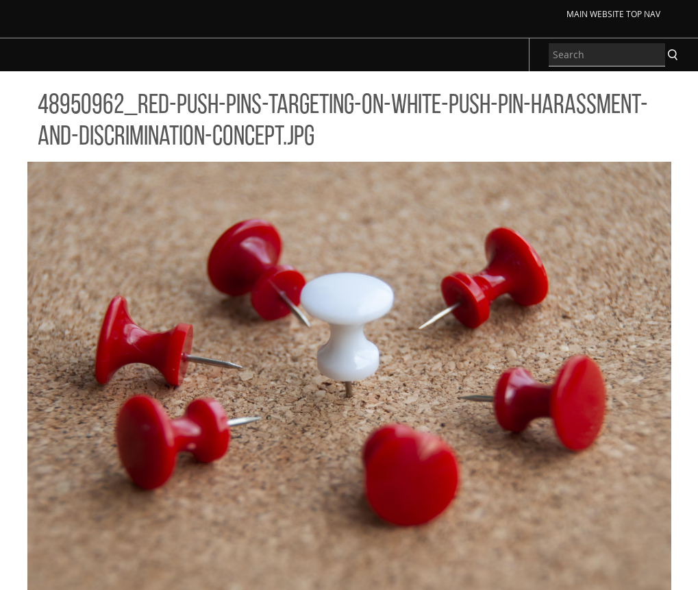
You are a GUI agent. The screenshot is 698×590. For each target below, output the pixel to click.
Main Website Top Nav (613, 13)
